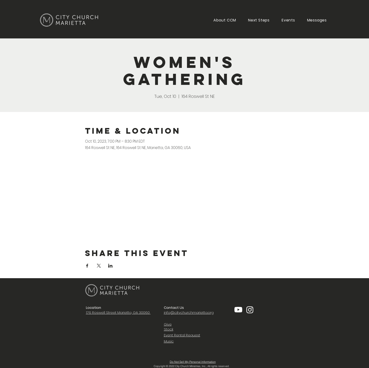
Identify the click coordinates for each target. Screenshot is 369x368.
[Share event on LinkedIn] (110, 266)
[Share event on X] (99, 266)
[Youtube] (238, 309)
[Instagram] (249, 309)
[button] (259, 20)
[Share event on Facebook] (87, 266)
